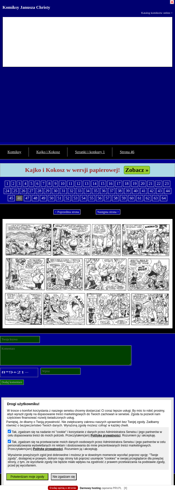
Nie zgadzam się (64, 476)
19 (135, 183)
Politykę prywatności (105, 435)
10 (62, 183)
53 (75, 198)
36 (104, 191)
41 (144, 191)
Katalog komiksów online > (156, 12)
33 (79, 191)
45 (11, 198)
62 (148, 198)
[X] (125, 488)
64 (164, 198)
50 (51, 198)
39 (128, 191)
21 (151, 183)
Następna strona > (108, 212)
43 (160, 191)
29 (47, 191)
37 (112, 191)
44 (168, 191)
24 (7, 191)
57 (108, 198)
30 (55, 191)
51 (59, 198)
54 (83, 198)
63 (156, 198)
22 (159, 183)
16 (111, 183)
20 (143, 183)
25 (15, 191)
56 (100, 198)
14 (95, 183)
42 (152, 191)
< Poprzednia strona (67, 212)
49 (43, 198)
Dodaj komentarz (12, 382)
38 (120, 191)
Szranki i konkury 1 (90, 152)
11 (70, 183)
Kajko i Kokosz (48, 152)
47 (27, 198)
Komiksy (14, 152)
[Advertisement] (87, 107)
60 (132, 198)
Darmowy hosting (90, 488)
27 (31, 191)
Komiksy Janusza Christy (26, 7)
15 (103, 183)
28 (39, 191)
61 (140, 198)
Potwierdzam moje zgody (27, 476)
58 (116, 198)
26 (23, 191)
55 (92, 198)
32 (71, 191)
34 (87, 191)
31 (63, 191)
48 (35, 198)
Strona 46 (127, 152)
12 (78, 183)
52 (67, 198)
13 (86, 183)
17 (119, 183)
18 (127, 183)
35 (96, 191)
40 (136, 191)
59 (124, 198)
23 (167, 183)
